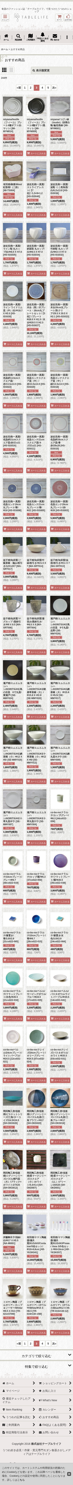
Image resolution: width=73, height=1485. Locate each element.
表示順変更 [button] (41, 70)
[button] (5, 18)
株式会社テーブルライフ (46, 1443)
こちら (21, 1479)
